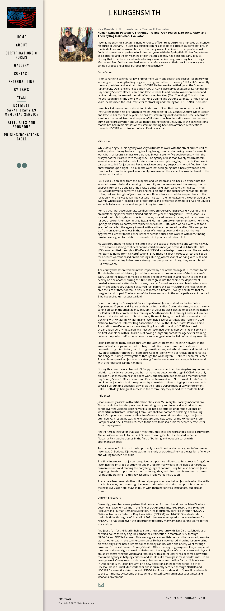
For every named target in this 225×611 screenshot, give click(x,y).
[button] (19, 165)
